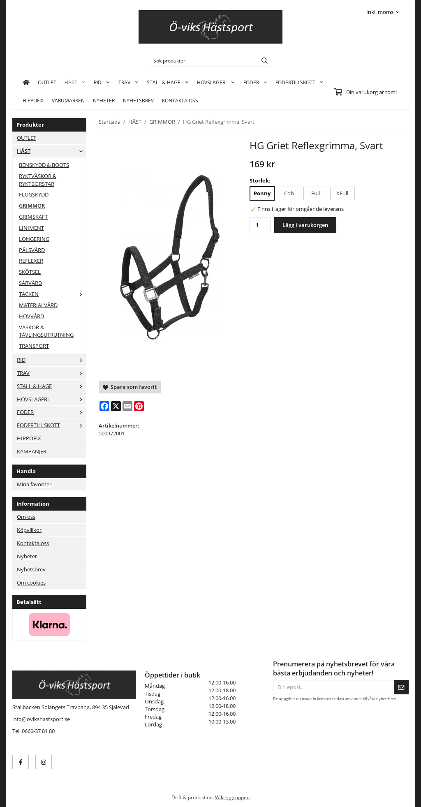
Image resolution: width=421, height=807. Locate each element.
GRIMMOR (32, 205)
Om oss (26, 516)
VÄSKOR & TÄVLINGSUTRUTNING (46, 331)
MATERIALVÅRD (38, 305)
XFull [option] (342, 193)
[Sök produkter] (201, 60)
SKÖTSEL (30, 271)
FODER (255, 82)
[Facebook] (104, 406)
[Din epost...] (333, 687)
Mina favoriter (34, 484)
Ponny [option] (262, 193)
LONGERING (34, 239)
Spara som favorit (130, 387)
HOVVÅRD (31, 316)
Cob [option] (289, 193)
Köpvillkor (29, 530)
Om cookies (31, 582)
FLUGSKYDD (34, 194)
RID (102, 82)
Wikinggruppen (232, 797)
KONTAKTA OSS (180, 100)
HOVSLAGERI (216, 82)
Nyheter (104, 100)
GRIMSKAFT (33, 216)
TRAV (128, 82)
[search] (262, 60)
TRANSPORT (34, 345)
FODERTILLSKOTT (299, 82)
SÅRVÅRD (30, 283)
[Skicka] (401, 687)
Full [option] (315, 193)
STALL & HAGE (168, 82)
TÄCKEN (52, 294)
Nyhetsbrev (138, 100)
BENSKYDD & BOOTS (44, 165)
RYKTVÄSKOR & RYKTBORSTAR (37, 179)
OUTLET (47, 82)
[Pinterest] (139, 406)
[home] (26, 82)
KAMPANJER (31, 451)
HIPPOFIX (33, 100)
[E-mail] (127, 406)
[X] (116, 406)
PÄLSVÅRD (32, 250)
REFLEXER (31, 260)
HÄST (75, 82)
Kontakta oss (33, 543)
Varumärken (68, 100)
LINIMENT (31, 227)
